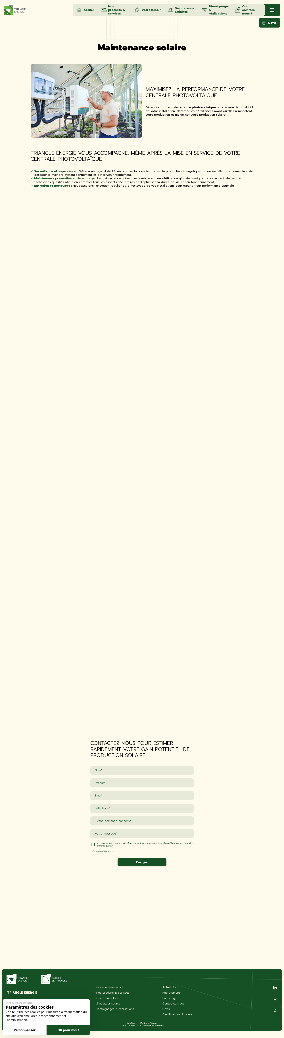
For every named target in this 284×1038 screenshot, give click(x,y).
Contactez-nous (173, 1003)
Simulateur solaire (108, 1003)
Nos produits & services (113, 993)
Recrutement (171, 993)
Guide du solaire (107, 998)
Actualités (169, 987)
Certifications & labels (177, 1014)
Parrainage (169, 998)
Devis (269, 22)
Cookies (131, 1023)
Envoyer (142, 862)
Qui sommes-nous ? (110, 987)
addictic (159, 1025)
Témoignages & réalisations (115, 1009)
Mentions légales (149, 1023)
